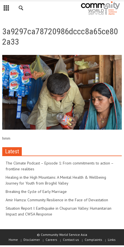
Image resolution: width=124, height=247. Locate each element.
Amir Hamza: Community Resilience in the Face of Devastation (57, 199)
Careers (51, 240)
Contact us (71, 240)
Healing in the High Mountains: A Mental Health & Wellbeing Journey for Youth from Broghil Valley (56, 180)
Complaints (93, 240)
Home (13, 240)
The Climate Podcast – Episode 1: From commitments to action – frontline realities (59, 166)
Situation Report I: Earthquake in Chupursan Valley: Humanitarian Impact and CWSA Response (58, 211)
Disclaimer (31, 240)
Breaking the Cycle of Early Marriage (36, 191)
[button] (21, 9)
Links (112, 240)
